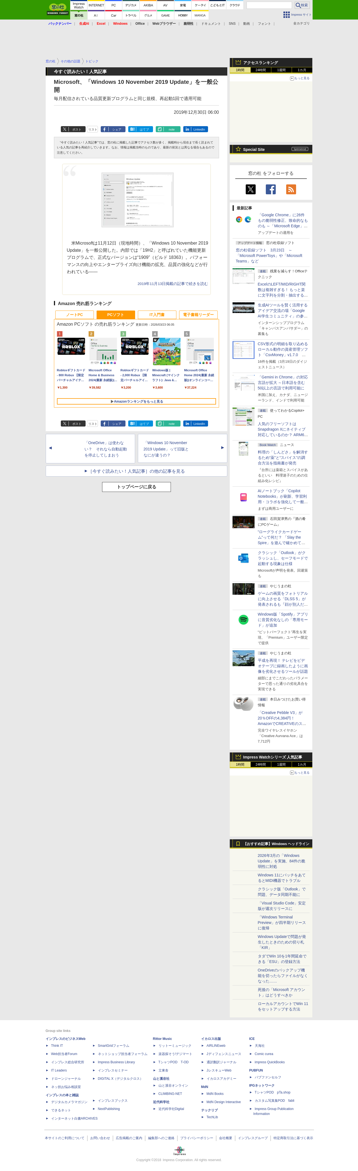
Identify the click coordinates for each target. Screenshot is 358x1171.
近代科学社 (161, 1102)
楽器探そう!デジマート (175, 1054)
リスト (92, 129)
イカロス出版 (211, 1039)
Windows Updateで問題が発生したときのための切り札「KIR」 (282, 942)
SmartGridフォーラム (114, 1046)
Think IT (57, 1046)
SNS (232, 24)
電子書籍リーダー (198, 314)
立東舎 (163, 1070)
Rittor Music (162, 1039)
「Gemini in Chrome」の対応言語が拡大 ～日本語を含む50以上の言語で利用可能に (283, 382)
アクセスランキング (260, 62)
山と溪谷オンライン (173, 1085)
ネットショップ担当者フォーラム (122, 1054)
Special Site (254, 149)
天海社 (260, 1046)
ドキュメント (211, 24)
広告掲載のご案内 (129, 1138)
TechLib (212, 1117)
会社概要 (225, 1138)
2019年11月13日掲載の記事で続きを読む (173, 284)
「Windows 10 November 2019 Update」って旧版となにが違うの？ (166, 449)
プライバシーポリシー (196, 1138)
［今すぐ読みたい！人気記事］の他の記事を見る (136, 471)
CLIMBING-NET (170, 1094)
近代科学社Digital (171, 1109)
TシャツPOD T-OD (173, 1062)
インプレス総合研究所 (67, 1062)
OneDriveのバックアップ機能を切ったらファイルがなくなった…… (283, 975)
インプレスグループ (253, 1138)
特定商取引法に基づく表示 (293, 1138)
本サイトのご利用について (64, 1138)
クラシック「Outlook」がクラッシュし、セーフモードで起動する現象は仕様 (283, 558)
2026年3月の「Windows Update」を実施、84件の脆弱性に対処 (281, 861)
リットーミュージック (175, 1046)
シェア (116, 129)
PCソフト (115, 314)
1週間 (281, 70)
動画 (246, 24)
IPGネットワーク (262, 1085)
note (171, 129)
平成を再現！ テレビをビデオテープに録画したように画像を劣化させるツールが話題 (283, 666)
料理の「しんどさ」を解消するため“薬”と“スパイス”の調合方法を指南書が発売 (283, 457)
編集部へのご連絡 (161, 1138)
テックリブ (209, 1110)
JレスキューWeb (219, 1070)
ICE (252, 1039)
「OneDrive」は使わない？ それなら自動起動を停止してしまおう (105, 449)
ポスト (76, 129)
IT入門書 (156, 314)
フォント (264, 24)
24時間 (261, 70)
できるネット (61, 1110)
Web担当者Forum (64, 1054)
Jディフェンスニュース (224, 1054)
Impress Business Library (116, 1062)
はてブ (144, 129)
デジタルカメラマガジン (69, 1102)
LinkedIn (199, 129)
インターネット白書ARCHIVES (74, 1118)
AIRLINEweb (216, 1046)
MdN (204, 1087)
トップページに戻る (136, 487)
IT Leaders (59, 1070)
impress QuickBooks (270, 1062)
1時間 (240, 70)
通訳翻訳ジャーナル (221, 1062)
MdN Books (215, 1094)
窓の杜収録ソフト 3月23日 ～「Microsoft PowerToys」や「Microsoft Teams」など (269, 255)
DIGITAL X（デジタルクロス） (120, 1079)
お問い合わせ (100, 1138)
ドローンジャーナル (66, 1079)
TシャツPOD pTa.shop (273, 1092)
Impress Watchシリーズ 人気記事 (272, 757)
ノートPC (74, 314)
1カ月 (302, 70)
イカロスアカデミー (221, 1079)
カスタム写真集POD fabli (274, 1101)
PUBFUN (256, 1070)
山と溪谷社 (161, 1079)
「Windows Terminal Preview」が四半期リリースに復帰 (282, 922)
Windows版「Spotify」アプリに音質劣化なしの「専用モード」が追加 (283, 619)
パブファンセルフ (268, 1077)
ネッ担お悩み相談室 (66, 1087)
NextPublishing (109, 1109)
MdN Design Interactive (224, 1102)
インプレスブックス (113, 1101)
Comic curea (264, 1054)
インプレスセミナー (113, 1070)
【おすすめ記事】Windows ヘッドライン (276, 844)
